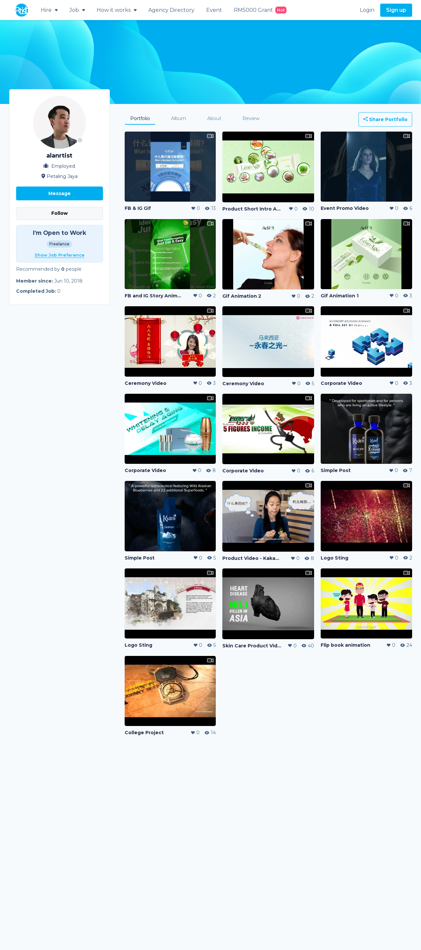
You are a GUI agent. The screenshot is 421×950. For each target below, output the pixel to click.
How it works (116, 10)
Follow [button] (59, 213)
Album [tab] (178, 118)
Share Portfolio (385, 119)
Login (367, 10)
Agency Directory (171, 10)
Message (59, 193)
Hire (49, 10)
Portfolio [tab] (140, 118)
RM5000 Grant (260, 10)
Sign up (396, 10)
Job (77, 10)
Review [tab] (251, 118)
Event (214, 10)
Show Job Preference (60, 255)
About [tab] (214, 118)
